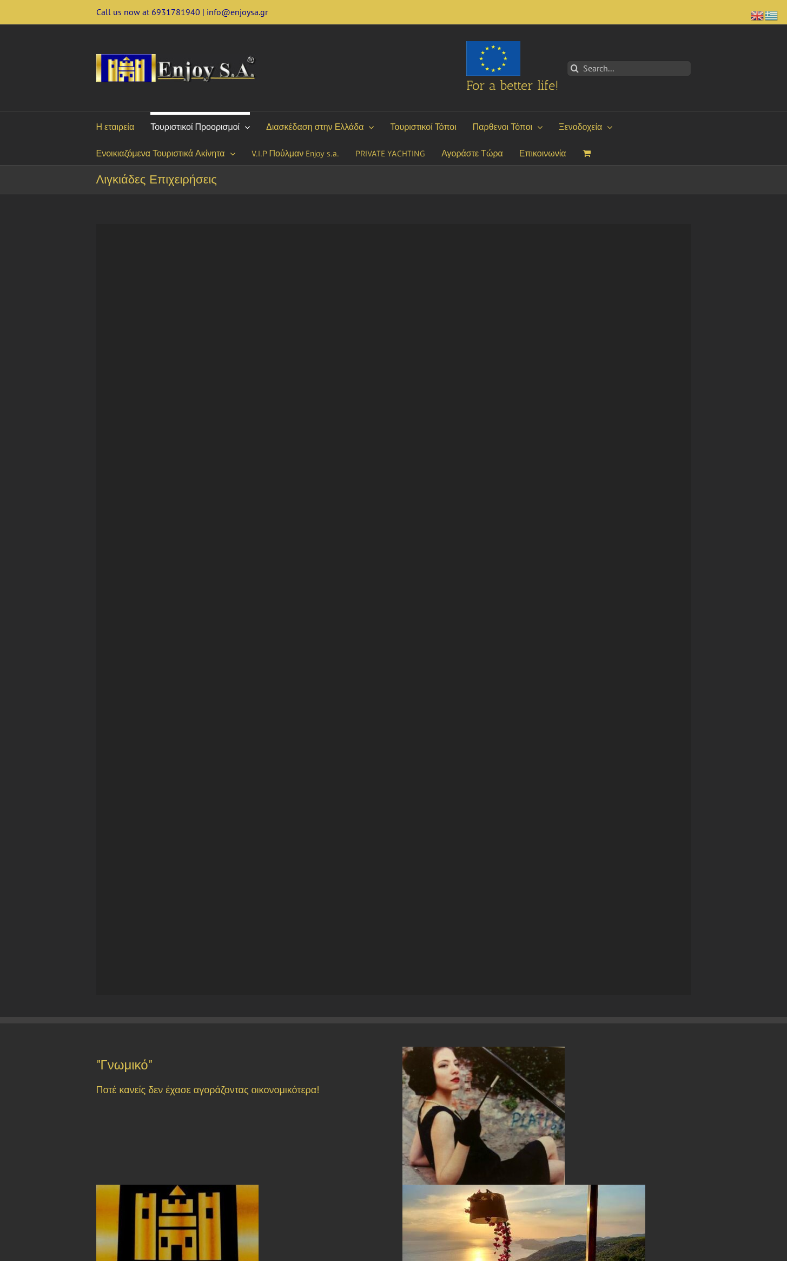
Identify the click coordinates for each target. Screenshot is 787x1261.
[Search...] (629, 68)
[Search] (575, 68)
